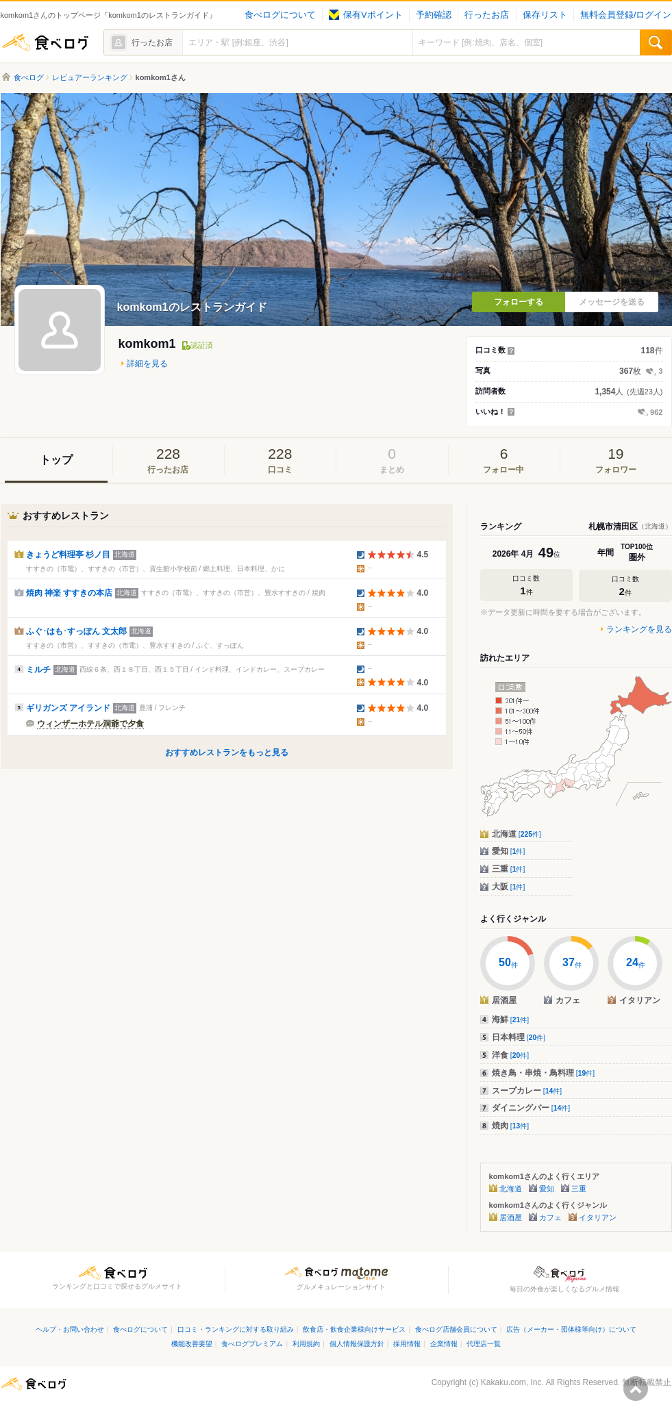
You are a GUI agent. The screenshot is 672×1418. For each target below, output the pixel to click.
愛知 (508, 851)
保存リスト (545, 15)
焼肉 (511, 1125)
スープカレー (527, 1091)
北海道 (516, 834)
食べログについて (280, 15)
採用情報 (407, 1343)
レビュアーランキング (89, 77)
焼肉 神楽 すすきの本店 (69, 593)
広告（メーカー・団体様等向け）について (571, 1329)
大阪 (508, 886)
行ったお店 (486, 15)
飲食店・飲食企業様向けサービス (354, 1329)
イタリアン (598, 1217)
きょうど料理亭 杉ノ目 (68, 554)
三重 (508, 869)
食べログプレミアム (252, 1343)
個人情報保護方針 (356, 1343)
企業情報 (444, 1343)
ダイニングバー (531, 1108)
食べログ (45, 42)
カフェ (550, 1217)
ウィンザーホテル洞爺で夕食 (90, 724)
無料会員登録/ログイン (625, 15)
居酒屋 (510, 1217)
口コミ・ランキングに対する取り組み (235, 1329)
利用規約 (306, 1343)
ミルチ (38, 669)
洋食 (511, 1055)
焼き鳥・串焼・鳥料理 (543, 1073)
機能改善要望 (191, 1343)
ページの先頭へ (635, 1388)
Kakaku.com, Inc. (512, 1382)
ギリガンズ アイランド (68, 708)
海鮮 (511, 1019)
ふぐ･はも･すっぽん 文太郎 (76, 631)
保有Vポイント (365, 15)
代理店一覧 (483, 1343)
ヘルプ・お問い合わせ (70, 1329)
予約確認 (433, 15)
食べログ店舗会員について (456, 1329)
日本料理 (519, 1037)
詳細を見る (147, 363)
